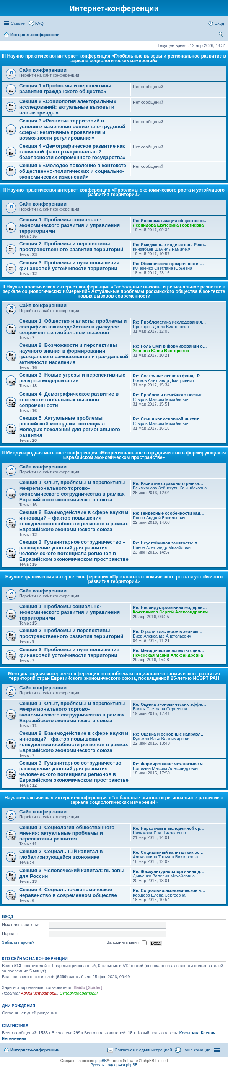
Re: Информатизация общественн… (170, 220)
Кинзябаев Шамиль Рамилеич (162, 249)
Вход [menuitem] (219, 23)
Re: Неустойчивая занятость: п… (167, 543)
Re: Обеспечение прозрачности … (168, 263)
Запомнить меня (127, 943)
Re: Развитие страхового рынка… (168, 483)
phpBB (101, 1061)
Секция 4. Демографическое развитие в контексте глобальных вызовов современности (69, 399)
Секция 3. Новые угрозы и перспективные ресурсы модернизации (72, 377)
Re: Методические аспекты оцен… (168, 650)
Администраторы (39, 993)
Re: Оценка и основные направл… (169, 734)
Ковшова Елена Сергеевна (159, 895)
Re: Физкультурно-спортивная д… (168, 871)
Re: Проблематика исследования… (169, 322)
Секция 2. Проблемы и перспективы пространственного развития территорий (71, 246)
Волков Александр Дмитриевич (163, 380)
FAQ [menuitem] (39, 23)
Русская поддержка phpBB (113, 1065)
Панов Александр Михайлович (163, 547)
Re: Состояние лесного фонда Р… (168, 376)
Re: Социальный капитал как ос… (168, 852)
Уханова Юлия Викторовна (161, 350)
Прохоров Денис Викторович (161, 326)
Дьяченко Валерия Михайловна (164, 876)
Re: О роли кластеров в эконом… (167, 631)
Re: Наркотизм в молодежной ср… (168, 828)
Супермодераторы (79, 993)
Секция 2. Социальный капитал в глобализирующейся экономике (61, 854)
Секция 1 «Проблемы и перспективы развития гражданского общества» (65, 88)
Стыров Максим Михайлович (161, 399)
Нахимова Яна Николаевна (159, 833)
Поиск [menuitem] (222, 35)
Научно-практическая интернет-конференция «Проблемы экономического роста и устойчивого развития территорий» (114, 579)
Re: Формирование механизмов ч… (170, 764)
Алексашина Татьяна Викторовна (165, 857)
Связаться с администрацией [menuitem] (143, 1050)
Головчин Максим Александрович (166, 768)
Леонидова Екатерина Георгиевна (168, 225)
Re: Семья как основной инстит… (168, 419)
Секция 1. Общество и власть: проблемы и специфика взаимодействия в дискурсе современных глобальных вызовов (73, 326)
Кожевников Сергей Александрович (170, 612)
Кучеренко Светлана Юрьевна (162, 268)
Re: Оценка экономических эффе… (169, 704)
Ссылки (18, 23)
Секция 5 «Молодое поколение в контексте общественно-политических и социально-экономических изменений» (72, 171)
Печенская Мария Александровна (168, 655)
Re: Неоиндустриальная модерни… (170, 607)
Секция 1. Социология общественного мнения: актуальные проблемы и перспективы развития (66, 833)
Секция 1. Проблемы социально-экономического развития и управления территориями (69, 225)
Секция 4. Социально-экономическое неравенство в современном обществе (68, 892)
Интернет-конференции (35, 1050)
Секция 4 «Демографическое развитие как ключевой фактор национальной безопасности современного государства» (72, 151)
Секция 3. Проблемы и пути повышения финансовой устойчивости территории (69, 265)
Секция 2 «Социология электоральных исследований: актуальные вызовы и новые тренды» (67, 107)
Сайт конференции (43, 70)
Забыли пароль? (18, 942)
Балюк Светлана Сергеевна (160, 709)
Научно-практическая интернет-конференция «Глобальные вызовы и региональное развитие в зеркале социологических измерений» (114, 800)
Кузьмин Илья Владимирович (162, 738)
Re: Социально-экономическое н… (169, 890)
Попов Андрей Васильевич (159, 517)
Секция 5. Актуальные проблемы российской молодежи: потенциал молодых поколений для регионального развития (69, 426)
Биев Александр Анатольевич (162, 636)
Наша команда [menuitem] (196, 1050)
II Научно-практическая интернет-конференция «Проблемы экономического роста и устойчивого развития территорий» (114, 192)
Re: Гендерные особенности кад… (168, 513)
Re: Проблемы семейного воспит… (169, 395)
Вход (7, 916)
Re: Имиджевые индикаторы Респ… (170, 244)
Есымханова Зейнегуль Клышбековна (170, 488)
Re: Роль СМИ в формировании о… (170, 346)
